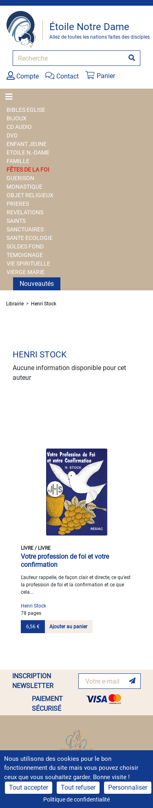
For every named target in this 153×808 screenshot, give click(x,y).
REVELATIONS (25, 212)
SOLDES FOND (25, 246)
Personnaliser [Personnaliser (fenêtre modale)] (127, 787)
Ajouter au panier (68, 626)
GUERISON (20, 178)
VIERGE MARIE (25, 272)
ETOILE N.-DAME (28, 152)
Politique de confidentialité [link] (76, 799)
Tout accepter (28, 787)
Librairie (15, 304)
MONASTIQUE (24, 186)
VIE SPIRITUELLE (28, 263)
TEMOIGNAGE (25, 255)
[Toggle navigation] (11, 97)
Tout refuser (78, 787)
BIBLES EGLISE (26, 110)
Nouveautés (37, 283)
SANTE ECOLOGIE (30, 238)
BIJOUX (17, 118)
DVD (12, 135)
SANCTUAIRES (25, 229)
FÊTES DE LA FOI (28, 169)
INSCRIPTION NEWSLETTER (32, 681)
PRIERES (18, 203)
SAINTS (16, 221)
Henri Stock (43, 304)
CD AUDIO (19, 127)
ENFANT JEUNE (27, 144)
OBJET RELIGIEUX (30, 195)
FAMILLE (18, 161)
